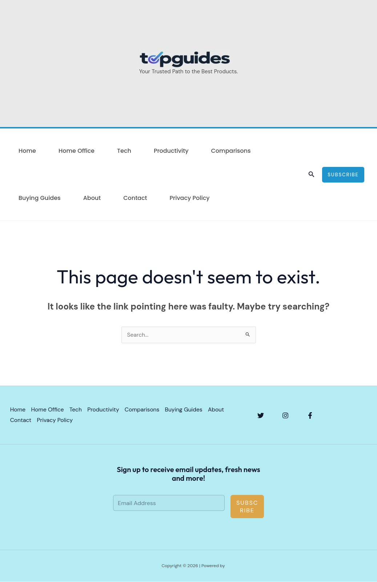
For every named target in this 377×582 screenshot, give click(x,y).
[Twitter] (260, 416)
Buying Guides (40, 198)
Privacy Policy (190, 198)
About (92, 198)
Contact (135, 198)
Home (27, 151)
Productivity (171, 151)
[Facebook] (310, 416)
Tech (124, 151)
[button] (311, 175)
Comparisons (230, 151)
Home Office (77, 151)
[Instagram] (285, 416)
